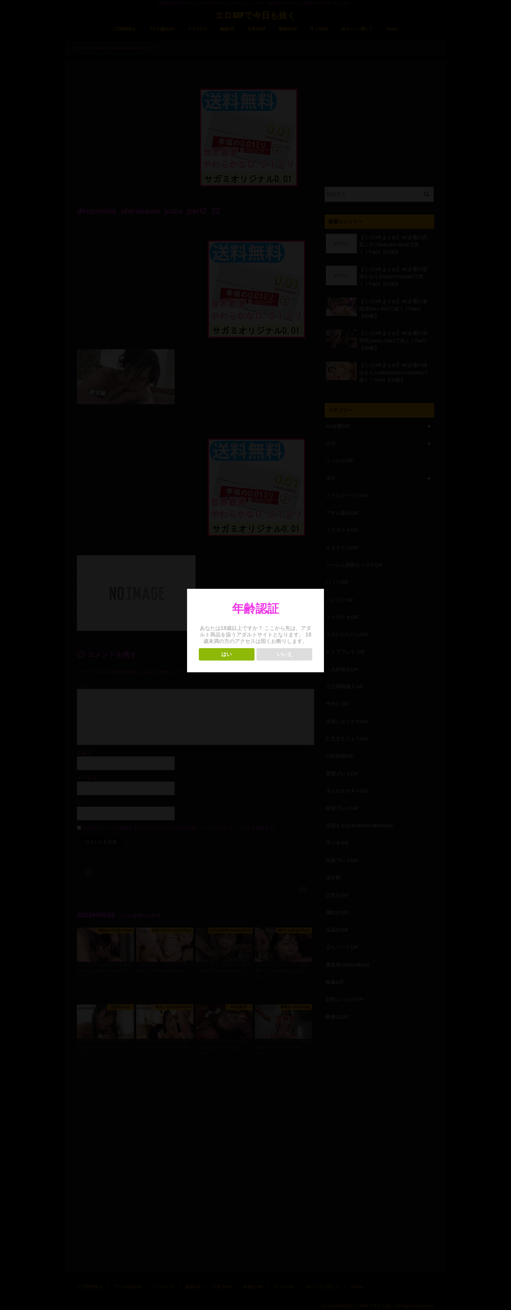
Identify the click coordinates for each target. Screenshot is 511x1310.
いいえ (284, 654)
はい (226, 654)
